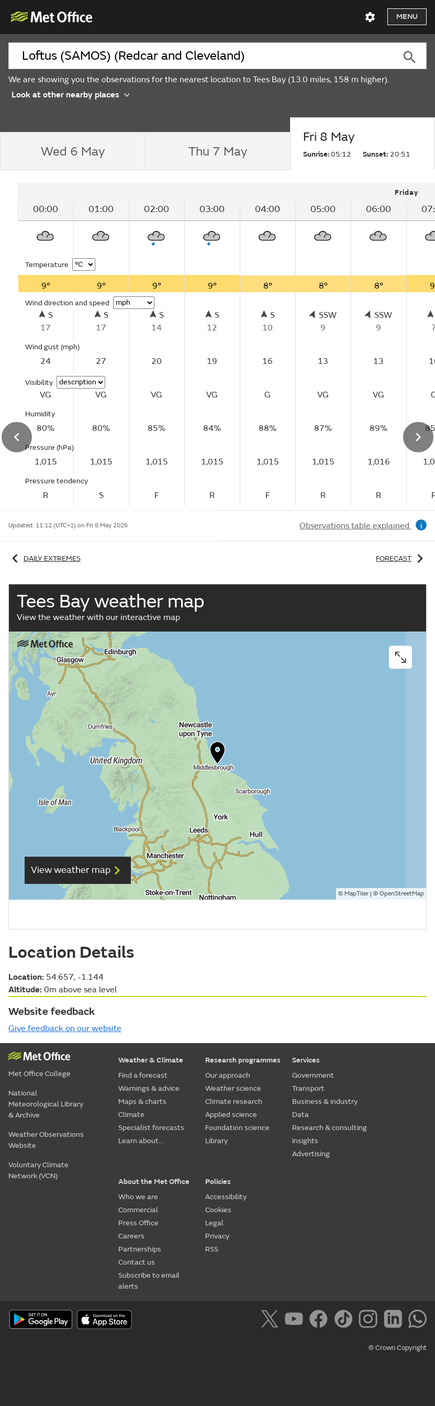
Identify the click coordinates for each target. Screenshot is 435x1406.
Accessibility (226, 1196)
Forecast (401, 558)
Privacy (217, 1236)
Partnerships (139, 1249)
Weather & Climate (150, 1060)
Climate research (233, 1101)
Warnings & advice (149, 1088)
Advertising (311, 1153)
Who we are (138, 1196)
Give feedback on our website (64, 1028)
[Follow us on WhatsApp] (417, 1321)
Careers (131, 1236)
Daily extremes (44, 558)
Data (300, 1114)
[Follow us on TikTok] (345, 1321)
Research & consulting (329, 1127)
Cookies (218, 1209)
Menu (407, 16)
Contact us (136, 1262)
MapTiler (356, 894)
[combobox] (200, 56)
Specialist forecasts (151, 1127)
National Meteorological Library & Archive (45, 1104)
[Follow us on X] (271, 1321)
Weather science (233, 1088)
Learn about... (140, 1140)
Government (313, 1075)
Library (216, 1140)
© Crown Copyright (398, 1348)
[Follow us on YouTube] (296, 1321)
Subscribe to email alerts (149, 1281)
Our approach (227, 1075)
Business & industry (325, 1101)
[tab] (72, 151)
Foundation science (237, 1127)
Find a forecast (143, 1075)
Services (306, 1060)
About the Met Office (153, 1181)
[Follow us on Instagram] (370, 1321)
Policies (218, 1181)
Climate (131, 1114)
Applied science (231, 1114)
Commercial (138, 1209)
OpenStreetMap (402, 894)
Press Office (138, 1223)
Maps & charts (142, 1101)
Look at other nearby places (70, 94)
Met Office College (39, 1073)
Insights (305, 1140)
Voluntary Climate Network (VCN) (38, 1170)
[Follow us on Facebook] (320, 1321)
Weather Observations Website (46, 1140)
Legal (214, 1223)
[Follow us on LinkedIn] (395, 1321)
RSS (211, 1249)
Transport (308, 1088)
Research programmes (243, 1060)
